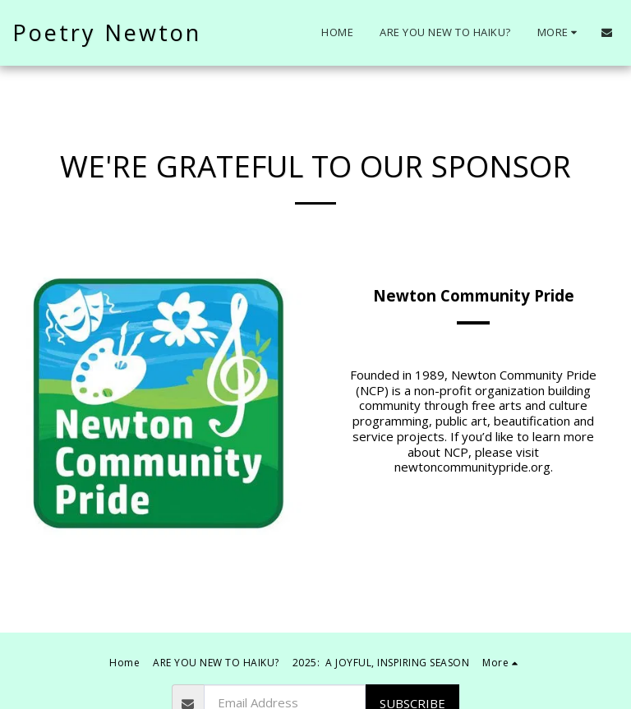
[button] (607, 32)
